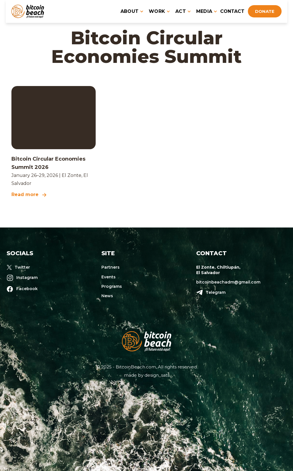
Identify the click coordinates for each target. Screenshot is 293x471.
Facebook (27, 288)
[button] (130, 11)
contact (232, 11)
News (107, 295)
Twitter (22, 267)
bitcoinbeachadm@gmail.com (228, 282)
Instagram (27, 277)
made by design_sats (146, 375)
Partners (110, 267)
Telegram (216, 292)
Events (108, 277)
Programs (111, 286)
